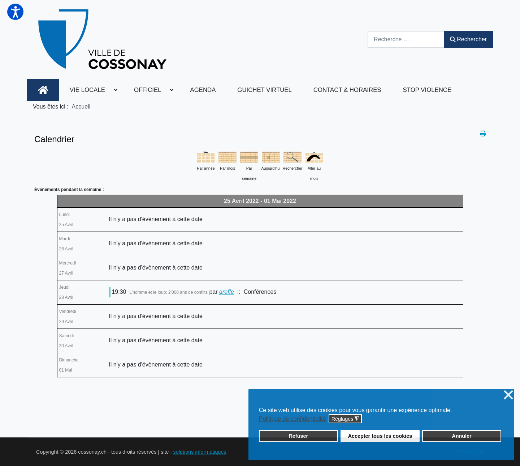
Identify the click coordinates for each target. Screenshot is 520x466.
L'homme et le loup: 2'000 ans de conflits (168, 292)
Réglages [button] (345, 419)
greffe (226, 292)
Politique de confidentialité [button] (292, 419)
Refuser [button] (298, 436)
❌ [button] (508, 395)
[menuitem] (43, 90)
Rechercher (468, 39)
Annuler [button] (461, 436)
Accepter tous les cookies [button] (380, 436)
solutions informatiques (199, 452)
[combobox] (406, 39)
